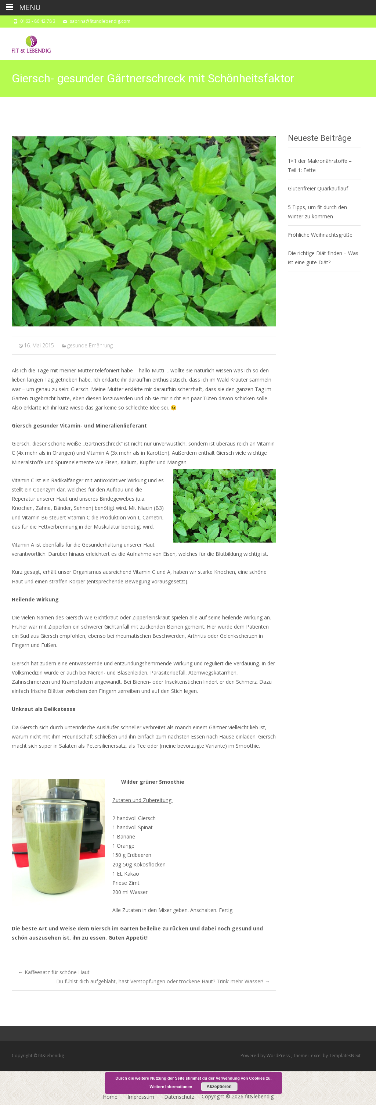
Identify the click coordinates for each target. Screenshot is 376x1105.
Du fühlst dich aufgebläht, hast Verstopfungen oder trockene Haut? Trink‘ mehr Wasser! (163, 981)
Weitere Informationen (171, 1086)
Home (110, 1096)
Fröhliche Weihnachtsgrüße (320, 234)
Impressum (140, 1096)
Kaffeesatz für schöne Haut (54, 972)
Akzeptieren (218, 1086)
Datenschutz (179, 1096)
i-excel (315, 1055)
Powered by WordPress (266, 1055)
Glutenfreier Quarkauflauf (318, 188)
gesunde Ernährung (90, 345)
